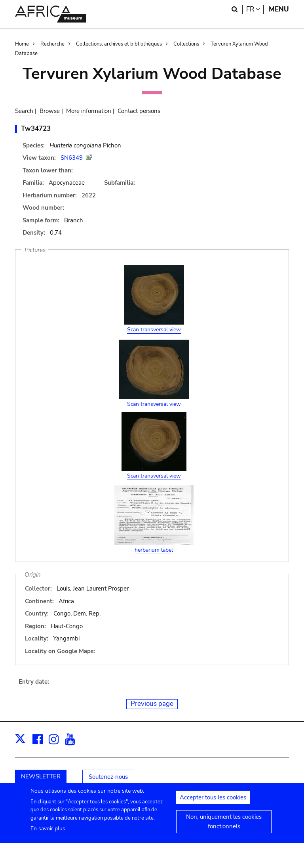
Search (24, 111)
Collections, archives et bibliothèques (119, 44)
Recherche (52, 44)
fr (255, 9)
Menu (279, 9)
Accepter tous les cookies (213, 802)
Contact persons (139, 111)
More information (88, 111)
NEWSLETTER (41, 776)
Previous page (152, 703)
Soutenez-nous (108, 777)
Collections (186, 44)
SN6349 (72, 158)
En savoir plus (47, 833)
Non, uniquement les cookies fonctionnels (224, 826)
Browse (50, 111)
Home (22, 44)
